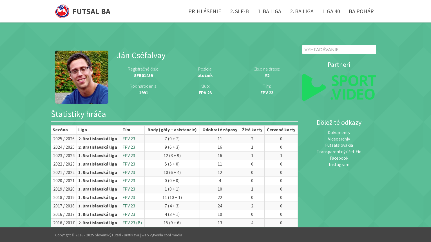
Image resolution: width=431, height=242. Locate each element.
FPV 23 (266, 92)
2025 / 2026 (64, 138)
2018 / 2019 (64, 197)
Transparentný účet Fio (339, 151)
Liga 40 (331, 11)
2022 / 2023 (64, 164)
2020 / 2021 (64, 180)
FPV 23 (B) (132, 222)
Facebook (339, 158)
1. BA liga (269, 11)
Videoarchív (339, 139)
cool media (173, 235)
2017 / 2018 (64, 206)
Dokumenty (339, 132)
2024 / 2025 (64, 147)
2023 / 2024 (64, 155)
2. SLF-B (239, 11)
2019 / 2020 (64, 189)
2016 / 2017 (64, 214)
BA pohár (361, 11)
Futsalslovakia (339, 145)
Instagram (339, 164)
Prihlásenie (204, 11)
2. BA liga (302, 11)
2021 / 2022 (64, 172)
